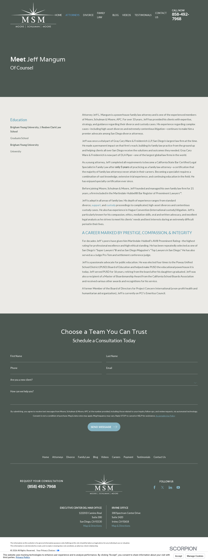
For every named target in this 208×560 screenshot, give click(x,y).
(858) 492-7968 (42, 486)
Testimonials (143, 457)
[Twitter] (162, 487)
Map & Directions (92, 525)
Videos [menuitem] (126, 15)
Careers (116, 457)
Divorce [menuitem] (88, 15)
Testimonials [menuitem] (143, 15)
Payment (128, 457)
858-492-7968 (180, 16)
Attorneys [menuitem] (72, 15)
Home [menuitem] (58, 15)
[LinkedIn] (170, 487)
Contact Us (160, 457)
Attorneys (57, 457)
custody (111, 205)
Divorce (70, 457)
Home (45, 457)
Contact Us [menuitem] (161, 15)
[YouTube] (178, 487)
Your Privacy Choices (47, 550)
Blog (95, 457)
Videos (105, 457)
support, (96, 205)
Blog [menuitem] (116, 15)
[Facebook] (154, 487)
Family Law (84, 457)
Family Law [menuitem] (101, 15)
